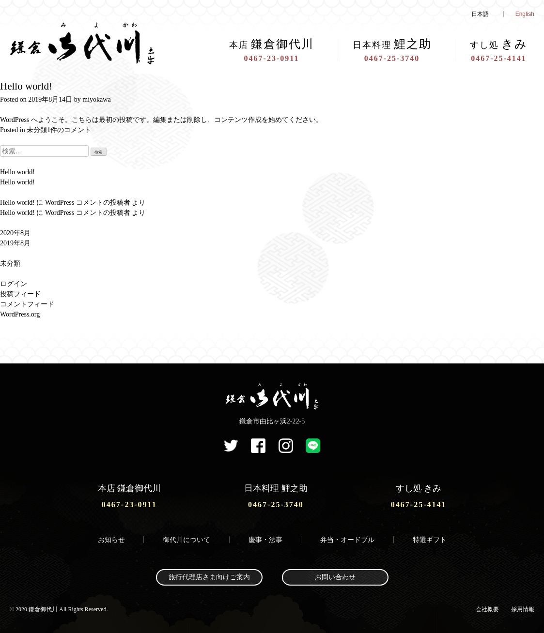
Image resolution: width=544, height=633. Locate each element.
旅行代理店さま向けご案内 (209, 577)
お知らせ (111, 539)
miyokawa (96, 99)
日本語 (480, 14)
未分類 (37, 130)
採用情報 (522, 609)
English (524, 14)
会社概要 (487, 609)
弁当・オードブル (347, 539)
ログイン (13, 283)
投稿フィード (20, 294)
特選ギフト (430, 539)
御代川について (186, 539)
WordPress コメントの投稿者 (87, 202)
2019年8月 (15, 243)
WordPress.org (20, 314)
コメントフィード (27, 304)
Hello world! (26, 86)
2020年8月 (15, 233)
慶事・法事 (265, 539)
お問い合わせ (335, 577)
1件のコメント (69, 130)
